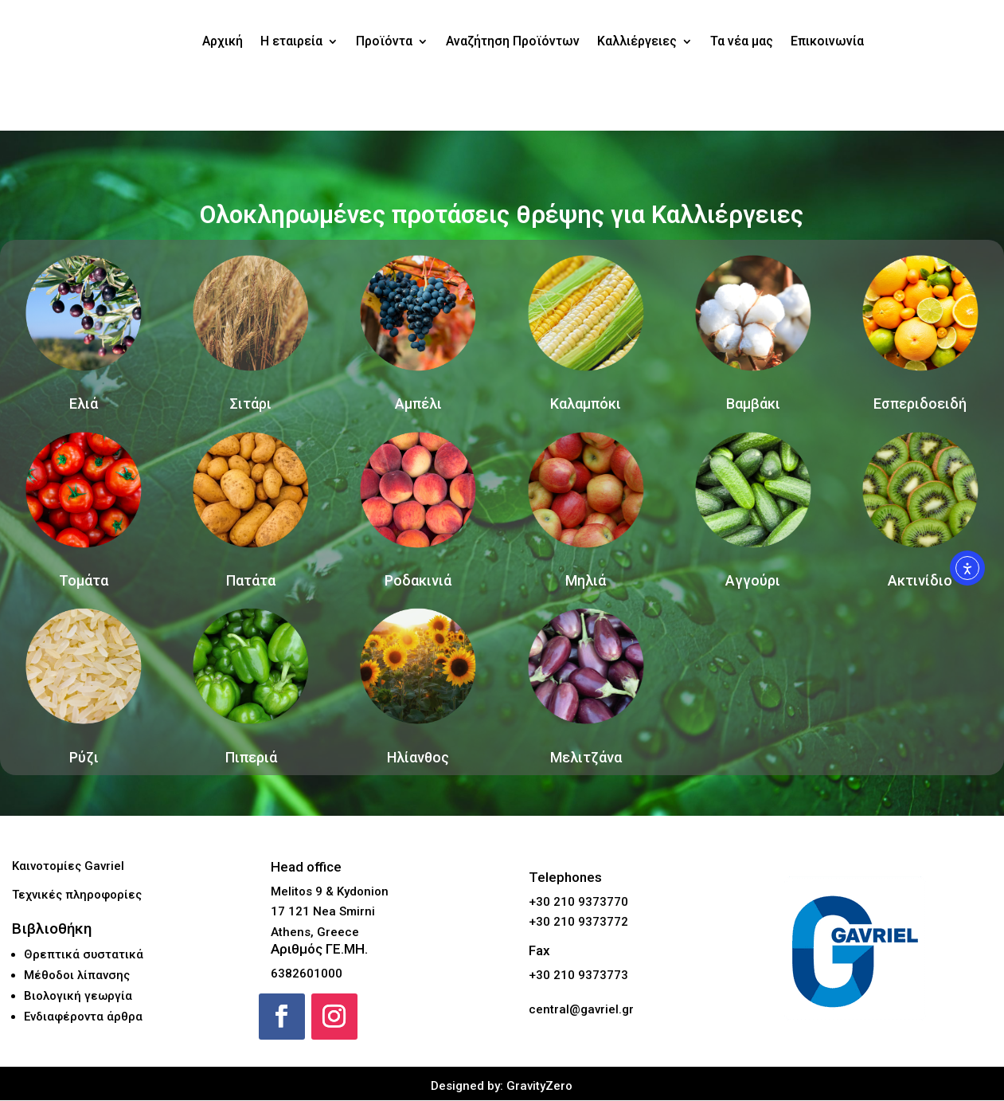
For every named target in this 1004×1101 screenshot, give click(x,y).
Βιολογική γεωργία (78, 996)
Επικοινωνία (827, 41)
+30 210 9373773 (578, 976)
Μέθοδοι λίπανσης (77, 976)
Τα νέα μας (741, 41)
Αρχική (222, 41)
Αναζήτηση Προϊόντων (513, 41)
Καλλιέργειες (637, 41)
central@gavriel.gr (581, 1011)
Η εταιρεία (291, 41)
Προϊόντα (384, 41)
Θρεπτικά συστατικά (83, 955)
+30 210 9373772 (578, 923)
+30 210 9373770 (578, 902)
